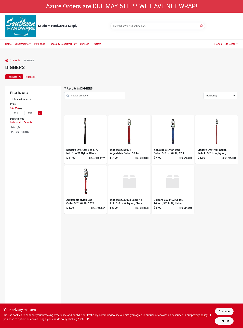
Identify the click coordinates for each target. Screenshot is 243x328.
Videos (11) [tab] (31, 76)
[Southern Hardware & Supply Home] (20, 26)
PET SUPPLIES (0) (20, 132)
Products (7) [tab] (14, 76)
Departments (22, 44)
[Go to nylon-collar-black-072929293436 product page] (173, 189)
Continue (224, 311)
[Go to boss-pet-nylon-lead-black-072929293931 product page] (129, 189)
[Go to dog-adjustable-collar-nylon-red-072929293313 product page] (85, 189)
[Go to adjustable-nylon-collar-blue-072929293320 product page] (173, 139)
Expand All (29, 122)
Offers (97, 44)
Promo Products (22, 99)
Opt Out (224, 321)
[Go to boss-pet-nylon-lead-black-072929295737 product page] (85, 139)
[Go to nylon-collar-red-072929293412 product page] (216, 139)
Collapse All (15, 122)
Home (8, 44)
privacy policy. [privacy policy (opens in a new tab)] (199, 315)
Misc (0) (15, 127)
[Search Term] (157, 26)
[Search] (201, 26)
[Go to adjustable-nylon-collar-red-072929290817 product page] (129, 139)
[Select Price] (40, 113)
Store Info (230, 44)
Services (84, 44)
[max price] (30, 113)
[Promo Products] (11, 99)
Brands (218, 44)
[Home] (6, 60)
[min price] (16, 113)
